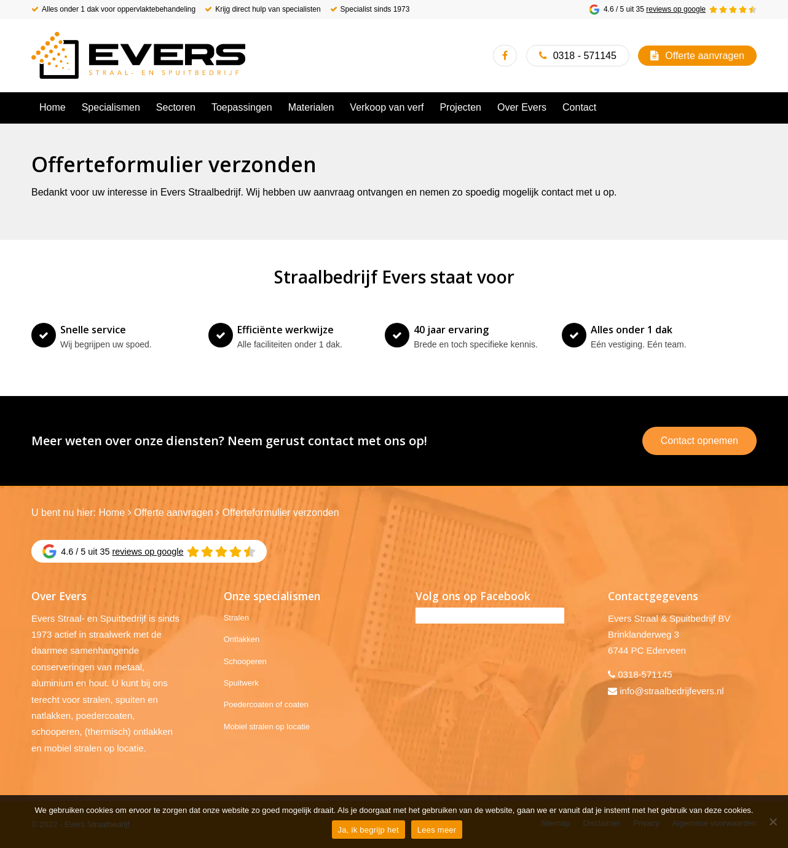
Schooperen (245, 661)
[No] (772, 821)
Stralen (236, 617)
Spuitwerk (241, 683)
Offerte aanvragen (704, 55)
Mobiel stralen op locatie (267, 726)
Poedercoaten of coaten (266, 704)
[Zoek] (749, 107)
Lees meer (437, 829)
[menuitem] (52, 107)
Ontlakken (242, 639)
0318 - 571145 (585, 55)
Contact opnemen (699, 440)
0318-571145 (645, 674)
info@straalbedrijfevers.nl (671, 691)
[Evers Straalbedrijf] (138, 55)
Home (111, 512)
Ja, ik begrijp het (368, 829)
